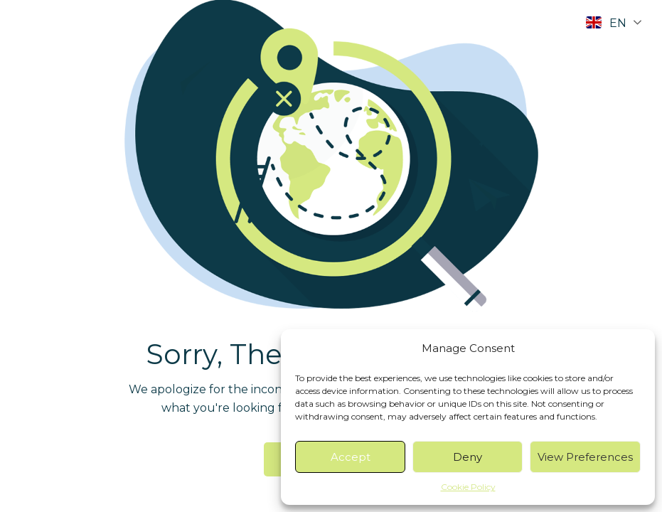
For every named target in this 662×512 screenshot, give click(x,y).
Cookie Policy (468, 486)
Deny (467, 457)
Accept (350, 457)
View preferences (585, 457)
